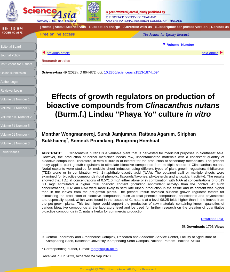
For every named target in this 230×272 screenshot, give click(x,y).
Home (46, 27)
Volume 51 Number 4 (15, 134)
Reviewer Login (11, 90)
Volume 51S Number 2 (16, 117)
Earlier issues (10, 152)
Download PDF (212, 219)
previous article (58, 53)
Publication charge (104, 27)
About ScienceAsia (70, 27)
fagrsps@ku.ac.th (104, 249)
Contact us (220, 27)
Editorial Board (11, 46)
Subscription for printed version (181, 27)
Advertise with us (137, 27)
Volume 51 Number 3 (15, 143)
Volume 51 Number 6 (15, 108)
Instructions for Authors (16, 64)
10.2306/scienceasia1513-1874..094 (132, 72)
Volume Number (181, 45)
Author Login (9, 82)
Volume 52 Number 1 (15, 99)
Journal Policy (10, 55)
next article (210, 53)
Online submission (13, 73)
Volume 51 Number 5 (15, 126)
